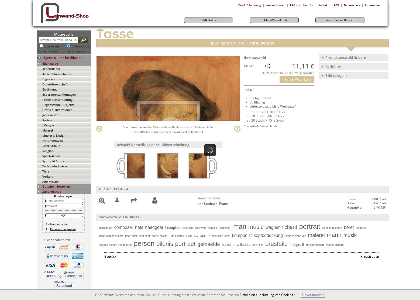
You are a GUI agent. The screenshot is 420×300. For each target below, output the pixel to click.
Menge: (249, 66)
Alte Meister (50, 182)
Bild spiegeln (336, 75)
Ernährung (49, 89)
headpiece (173, 228)
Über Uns (308, 5)
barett (226, 245)
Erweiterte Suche (47, 51)
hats (139, 227)
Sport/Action (51, 156)
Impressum (372, 5)
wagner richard (334, 244)
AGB (336, 5)
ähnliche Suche (80, 46)
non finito (258, 244)
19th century (176, 236)
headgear (154, 227)
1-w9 (189, 236)
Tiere (45, 171)
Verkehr (48, 176)
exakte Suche (52, 46)
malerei (316, 235)
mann (334, 235)
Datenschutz (352, 5)
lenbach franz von (295, 236)
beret (349, 227)
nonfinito (361, 227)
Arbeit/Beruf (51, 69)
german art (105, 227)
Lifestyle (48, 125)
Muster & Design (54, 135)
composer (123, 227)
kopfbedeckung (268, 235)
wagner (273, 227)
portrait (309, 226)
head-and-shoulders (111, 236)
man (239, 226)
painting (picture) (332, 227)
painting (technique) (219, 227)
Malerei (47, 130)
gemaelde (208, 244)
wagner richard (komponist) (115, 244)
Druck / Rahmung (249, 5)
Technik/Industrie (54, 166)
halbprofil (297, 245)
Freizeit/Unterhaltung (57, 100)
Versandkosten (275, 5)
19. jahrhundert (315, 244)
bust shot (144, 236)
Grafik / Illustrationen (57, 110)
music (256, 226)
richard (289, 227)
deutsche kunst (221, 236)
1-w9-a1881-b (202, 236)
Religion (48, 151)
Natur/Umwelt (52, 141)
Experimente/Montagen (59, 94)
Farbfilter (333, 66)
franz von (200, 227)
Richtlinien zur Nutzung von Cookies (266, 294)
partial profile (159, 236)
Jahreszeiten (50, 115)
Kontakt (323, 5)
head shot (131, 236)
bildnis (164, 243)
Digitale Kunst (52, 79)
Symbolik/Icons (53, 161)
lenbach (188, 227)
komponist (242, 235)
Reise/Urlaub (51, 146)
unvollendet (242, 245)
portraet (185, 243)
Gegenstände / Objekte (58, 105)
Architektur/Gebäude (57, 74)
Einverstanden (312, 294)
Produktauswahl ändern (345, 57)
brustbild (276, 243)
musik (350, 235)
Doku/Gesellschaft (55, 84)
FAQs (293, 5)
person (144, 243)
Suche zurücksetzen (78, 51)
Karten (47, 120)
